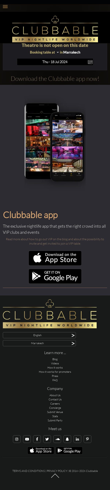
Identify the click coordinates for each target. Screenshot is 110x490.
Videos (55, 363)
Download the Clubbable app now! (55, 78)
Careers (55, 403)
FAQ (55, 380)
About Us (55, 395)
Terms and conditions (28, 470)
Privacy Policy (57, 470)
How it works (55, 367)
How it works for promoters (55, 371)
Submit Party (55, 420)
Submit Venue (55, 412)
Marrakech (71, 52)
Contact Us (55, 399)
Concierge (55, 407)
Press (55, 376)
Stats (55, 416)
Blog (55, 359)
